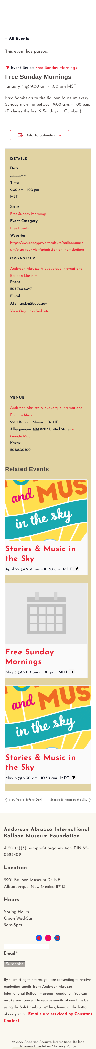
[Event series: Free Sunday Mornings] (71, 671)
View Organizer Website (29, 311)
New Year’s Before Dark (25, 800)
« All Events (17, 39)
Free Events (19, 228)
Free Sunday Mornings (28, 214)
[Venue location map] (50, 354)
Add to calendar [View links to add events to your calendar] (40, 135)
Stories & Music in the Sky (69, 800)
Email (11, 953)
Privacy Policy (65, 1046)
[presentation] (46, 510)
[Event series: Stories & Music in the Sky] (76, 568)
